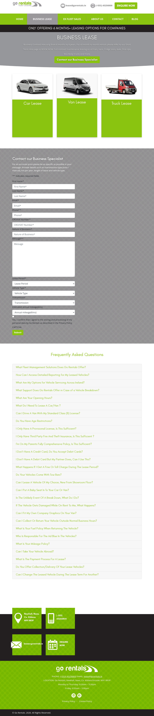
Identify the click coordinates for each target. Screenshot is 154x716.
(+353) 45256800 (68, 676)
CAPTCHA (16, 327)
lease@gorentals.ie (93, 676)
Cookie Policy (85, 701)
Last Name (18, 190)
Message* (17, 238)
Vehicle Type (19, 287)
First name (18, 181)
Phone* (16, 210)
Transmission (18, 297)
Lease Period (19, 278)
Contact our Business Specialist (77, 59)
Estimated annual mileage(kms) (27, 307)
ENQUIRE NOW (126, 5)
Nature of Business (22, 229)
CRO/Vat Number (21, 219)
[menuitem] (19, 19)
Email (15, 200)
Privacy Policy (68, 701)
